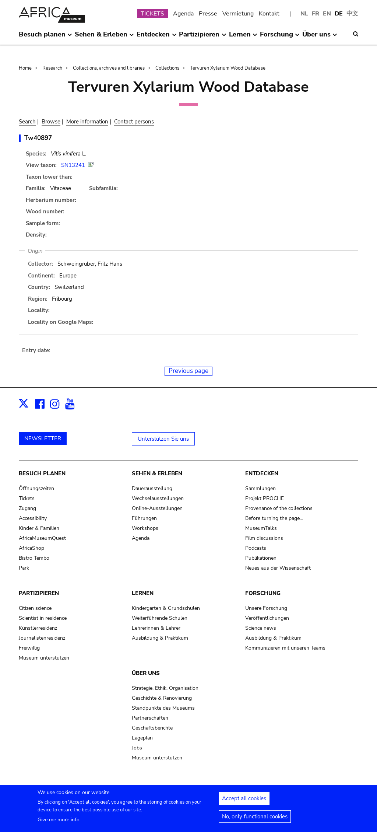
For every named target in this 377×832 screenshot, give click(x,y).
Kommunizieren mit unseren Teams (285, 647)
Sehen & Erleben (157, 473)
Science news (260, 628)
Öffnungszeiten (36, 488)
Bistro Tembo (34, 558)
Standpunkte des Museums (163, 708)
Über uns (146, 673)
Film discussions (264, 538)
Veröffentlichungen (267, 618)
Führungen (144, 518)
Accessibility (33, 518)
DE (339, 14)
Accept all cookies (244, 801)
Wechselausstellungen (158, 498)
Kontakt (269, 14)
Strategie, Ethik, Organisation (165, 688)
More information (87, 121)
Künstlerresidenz (38, 628)
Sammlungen (260, 488)
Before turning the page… (274, 518)
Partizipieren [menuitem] (202, 37)
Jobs (137, 747)
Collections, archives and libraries (109, 68)
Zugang (27, 508)
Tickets (27, 498)
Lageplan (142, 737)
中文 (352, 14)
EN (327, 14)
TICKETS (152, 14)
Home (25, 68)
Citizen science (35, 608)
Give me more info (59, 822)
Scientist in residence (43, 618)
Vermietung (238, 14)
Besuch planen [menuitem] (45, 37)
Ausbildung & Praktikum (160, 638)
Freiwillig (29, 647)
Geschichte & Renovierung (162, 698)
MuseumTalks (261, 528)
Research (52, 68)
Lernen (143, 593)
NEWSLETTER (42, 438)
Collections (167, 68)
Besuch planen (42, 473)
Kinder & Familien (39, 528)
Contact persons (134, 121)
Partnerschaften (150, 717)
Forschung (263, 593)
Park (24, 567)
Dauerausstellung (152, 488)
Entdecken (261, 473)
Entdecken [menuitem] (156, 37)
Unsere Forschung (266, 608)
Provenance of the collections (279, 508)
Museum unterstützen (44, 657)
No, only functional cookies (255, 819)
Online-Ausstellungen (157, 508)
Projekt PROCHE (264, 498)
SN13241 (74, 165)
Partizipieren (39, 593)
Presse (208, 14)
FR (315, 14)
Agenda (183, 14)
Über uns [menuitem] (319, 37)
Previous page (188, 371)
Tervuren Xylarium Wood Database (227, 68)
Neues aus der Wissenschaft (278, 567)
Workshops (145, 528)
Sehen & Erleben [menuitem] (104, 37)
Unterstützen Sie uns (163, 439)
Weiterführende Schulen (159, 618)
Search (27, 121)
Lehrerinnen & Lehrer (156, 628)
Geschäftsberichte (152, 727)
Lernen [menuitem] (243, 37)
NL (304, 14)
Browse (51, 121)
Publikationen (260, 558)
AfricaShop (31, 548)
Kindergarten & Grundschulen (166, 608)
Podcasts (255, 548)
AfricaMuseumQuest (42, 538)
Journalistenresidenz (42, 638)
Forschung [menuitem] (280, 37)
